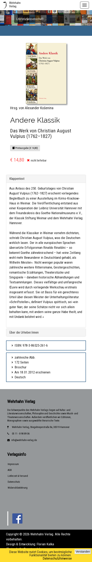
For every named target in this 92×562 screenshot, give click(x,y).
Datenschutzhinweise (57, 558)
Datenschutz (14, 481)
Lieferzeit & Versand (18, 476)
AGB (10, 470)
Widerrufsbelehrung (17, 487)
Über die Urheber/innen (24, 332)
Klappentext (16, 179)
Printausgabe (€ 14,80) (25, 148)
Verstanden (83, 551)
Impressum (13, 464)
